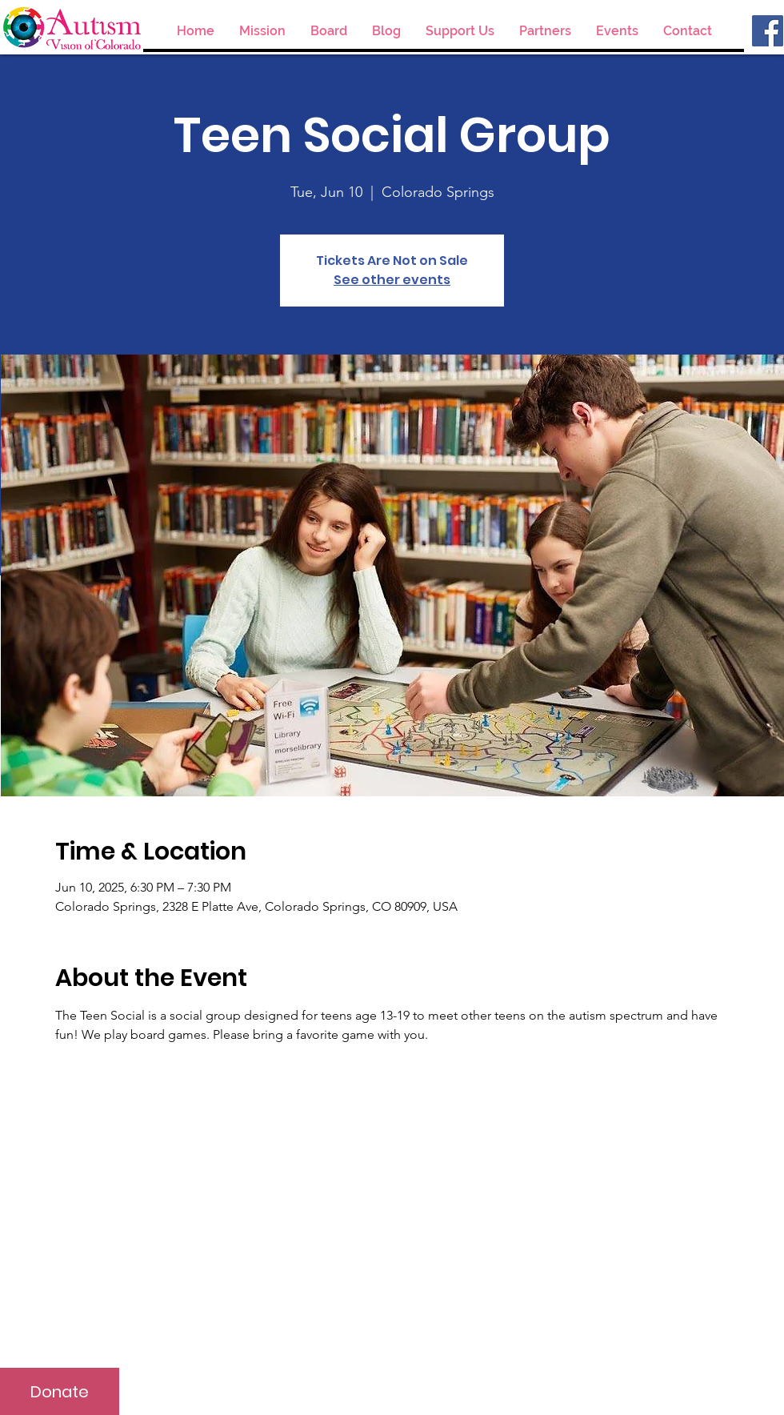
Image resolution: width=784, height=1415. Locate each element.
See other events (392, 280)
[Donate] (59, 1391)
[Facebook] (767, 30)
